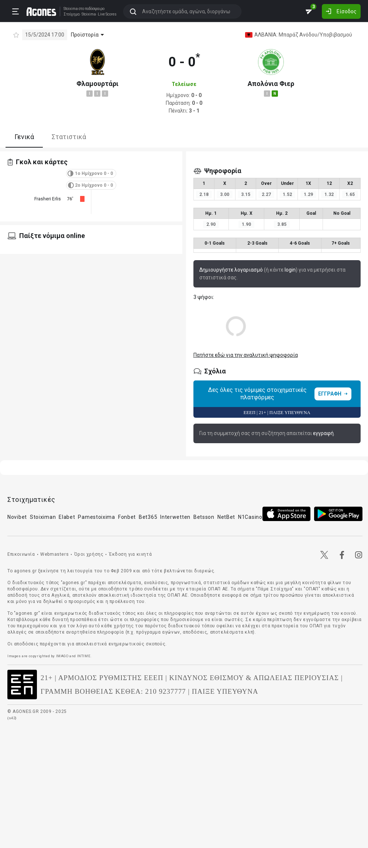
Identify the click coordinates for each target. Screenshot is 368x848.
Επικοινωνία (21, 554)
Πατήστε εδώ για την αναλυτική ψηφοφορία (245, 355)
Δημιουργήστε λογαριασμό (231, 270)
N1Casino (250, 517)
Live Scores (107, 14)
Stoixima (70, 9)
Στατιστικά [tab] (69, 137)
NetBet (226, 517)
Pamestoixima (96, 517)
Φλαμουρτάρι (97, 83)
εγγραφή (323, 433)
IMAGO (62, 656)
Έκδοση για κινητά (130, 554)
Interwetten (175, 517)
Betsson (203, 517)
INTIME (84, 656)
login (290, 270)
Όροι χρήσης (89, 554)
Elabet (67, 517)
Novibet (17, 517)
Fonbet (127, 517)
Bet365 (148, 517)
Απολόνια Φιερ (271, 83)
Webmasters (54, 554)
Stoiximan (43, 517)
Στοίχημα (71, 14)
